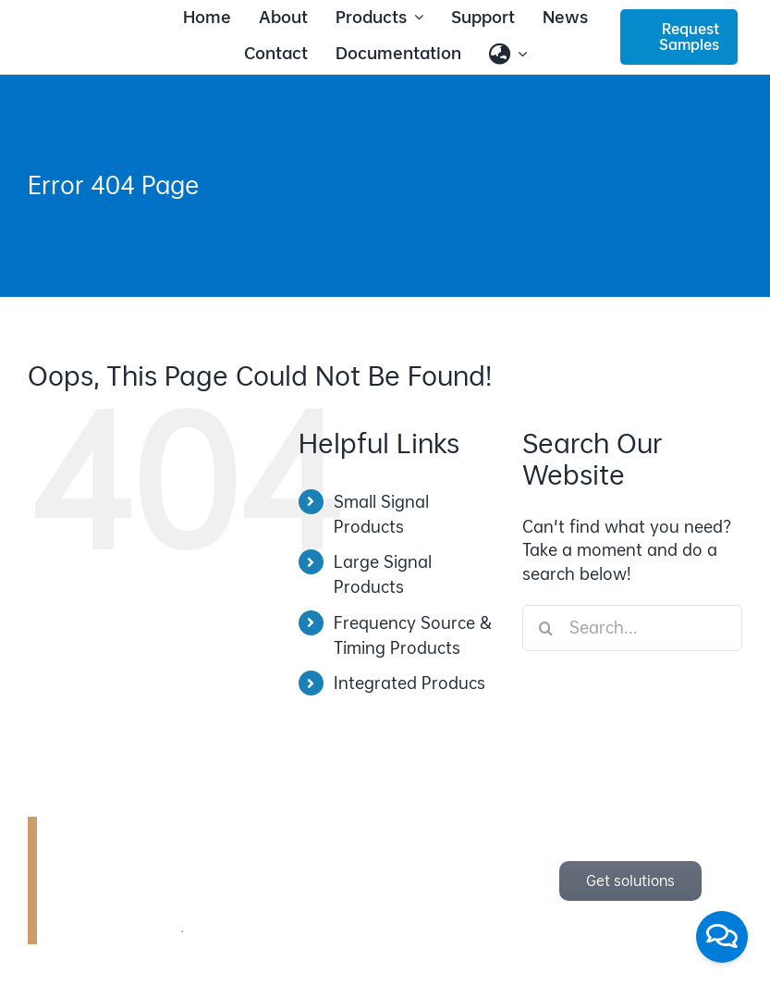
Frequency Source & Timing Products (413, 635)
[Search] (545, 628)
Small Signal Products (381, 514)
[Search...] (632, 628)
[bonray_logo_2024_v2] (91, 33)
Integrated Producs (409, 683)
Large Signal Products (383, 574)
